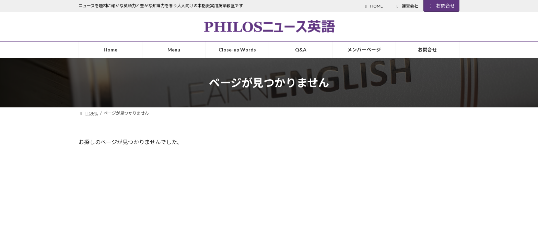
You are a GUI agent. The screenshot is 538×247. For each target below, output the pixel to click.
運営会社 (406, 6)
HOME (373, 6)
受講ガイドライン (101, 183)
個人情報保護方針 (147, 183)
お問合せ (441, 6)
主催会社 (186, 183)
